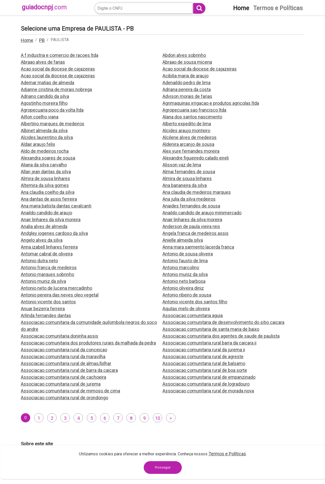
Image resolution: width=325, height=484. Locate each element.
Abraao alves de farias (43, 62)
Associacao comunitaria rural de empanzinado (208, 377)
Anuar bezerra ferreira (43, 308)
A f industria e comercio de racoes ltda (59, 55)
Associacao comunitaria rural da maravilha (63, 356)
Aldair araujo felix (38, 144)
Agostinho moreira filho (44, 103)
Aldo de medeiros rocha (45, 151)
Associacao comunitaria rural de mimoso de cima (70, 390)
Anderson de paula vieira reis (191, 226)
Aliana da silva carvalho (44, 164)
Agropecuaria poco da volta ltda (52, 110)
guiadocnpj (44, 7)
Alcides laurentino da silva (47, 137)
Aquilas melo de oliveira (186, 308)
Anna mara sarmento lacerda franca (198, 247)
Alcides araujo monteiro (186, 130)
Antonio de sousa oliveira (187, 253)
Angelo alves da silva (41, 240)
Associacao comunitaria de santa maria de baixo (210, 329)
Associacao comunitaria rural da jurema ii (203, 349)
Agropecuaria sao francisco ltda (194, 110)
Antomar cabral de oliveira (47, 253)
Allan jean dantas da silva (46, 171)
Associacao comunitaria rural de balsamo (203, 363)
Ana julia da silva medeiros (189, 199)
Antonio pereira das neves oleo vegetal (60, 295)
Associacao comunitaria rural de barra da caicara (69, 370)
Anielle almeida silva (182, 240)
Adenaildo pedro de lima (186, 82)
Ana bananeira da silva (184, 185)
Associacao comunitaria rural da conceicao (64, 349)
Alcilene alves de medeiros (189, 137)
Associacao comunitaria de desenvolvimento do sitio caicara (223, 322)
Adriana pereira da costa (186, 89)
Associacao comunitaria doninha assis (59, 336)
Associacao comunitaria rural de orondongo (64, 397)
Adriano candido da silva (45, 96)
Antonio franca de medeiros (49, 267)
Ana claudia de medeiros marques (196, 192)
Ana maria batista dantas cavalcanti (56, 206)
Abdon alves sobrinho (184, 55)
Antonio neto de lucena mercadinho (56, 288)
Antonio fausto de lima (185, 260)
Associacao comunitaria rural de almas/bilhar (66, 363)
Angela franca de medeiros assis (195, 233)
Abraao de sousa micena (187, 62)
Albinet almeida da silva (44, 130)
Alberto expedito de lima (186, 123)
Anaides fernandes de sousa (191, 206)
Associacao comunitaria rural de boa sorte (204, 370)
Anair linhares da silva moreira (50, 219)
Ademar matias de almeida (47, 82)
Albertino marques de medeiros (52, 123)
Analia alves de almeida (44, 226)
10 (157, 418)
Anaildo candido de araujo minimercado (201, 212)
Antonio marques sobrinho (47, 274)
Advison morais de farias (187, 96)
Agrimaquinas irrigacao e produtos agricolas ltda (210, 103)
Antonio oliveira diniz (183, 288)
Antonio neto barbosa (183, 281)
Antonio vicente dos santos (48, 301)
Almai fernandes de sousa (188, 171)
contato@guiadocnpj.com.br (215, 470)
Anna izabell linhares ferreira (49, 247)
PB (42, 40)
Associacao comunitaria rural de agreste (202, 356)
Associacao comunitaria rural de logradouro (206, 384)
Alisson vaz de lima (181, 164)
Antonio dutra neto (39, 260)
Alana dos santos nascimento (192, 116)
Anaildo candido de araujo (46, 212)
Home (27, 40)
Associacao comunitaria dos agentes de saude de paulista (221, 336)
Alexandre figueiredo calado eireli (195, 158)
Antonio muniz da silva (185, 274)
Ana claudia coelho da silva (47, 192)
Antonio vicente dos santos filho (194, 301)
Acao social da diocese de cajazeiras (58, 69)
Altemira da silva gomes (45, 185)
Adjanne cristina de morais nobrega (56, 89)
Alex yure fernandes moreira (190, 151)
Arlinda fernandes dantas (46, 315)
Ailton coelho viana (39, 116)
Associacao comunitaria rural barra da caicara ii (209, 342)
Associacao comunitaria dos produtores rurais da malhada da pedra (88, 342)
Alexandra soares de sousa (48, 158)
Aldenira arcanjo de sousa (188, 144)
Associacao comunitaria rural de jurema (61, 384)
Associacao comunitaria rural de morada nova (208, 390)
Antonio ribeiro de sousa (186, 295)
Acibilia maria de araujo (185, 75)
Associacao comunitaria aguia (192, 315)
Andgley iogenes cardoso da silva (54, 233)
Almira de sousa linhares (45, 178)
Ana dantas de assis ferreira (49, 199)
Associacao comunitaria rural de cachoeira (63, 377)
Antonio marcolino (180, 267)
